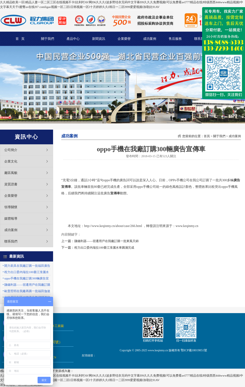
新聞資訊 (98, 38)
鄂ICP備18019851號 (194, 350)
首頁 (207, 136)
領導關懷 (10, 207)
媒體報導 (10, 218)
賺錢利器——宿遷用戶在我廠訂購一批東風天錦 (106, 241)
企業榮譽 (124, 38)
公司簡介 (10, 150)
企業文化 (10, 161)
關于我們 (47, 38)
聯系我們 (200, 38)
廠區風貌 (10, 173)
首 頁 (20, 38)
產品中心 (73, 38)
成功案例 (149, 38)
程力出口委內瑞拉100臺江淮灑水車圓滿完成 (104, 247)
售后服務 (175, 38)
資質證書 (10, 184)
